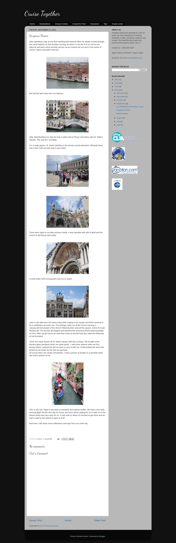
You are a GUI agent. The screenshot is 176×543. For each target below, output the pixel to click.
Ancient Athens (122, 114)
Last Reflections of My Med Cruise (129, 107)
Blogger (102, 536)
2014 (117, 83)
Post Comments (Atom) (49, 526)
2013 (117, 86)
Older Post (100, 520)
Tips (105, 24)
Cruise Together (42, 13)
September (121, 104)
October (120, 100)
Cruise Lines (117, 24)
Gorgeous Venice (123, 110)
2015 (117, 80)
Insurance (94, 24)
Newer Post (35, 520)
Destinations (45, 24)
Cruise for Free (79, 24)
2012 (117, 90)
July (118, 121)
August (120, 118)
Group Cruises (61, 24)
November (121, 97)
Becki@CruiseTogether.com (131, 58)
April (119, 125)
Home (32, 24)
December (121, 93)
